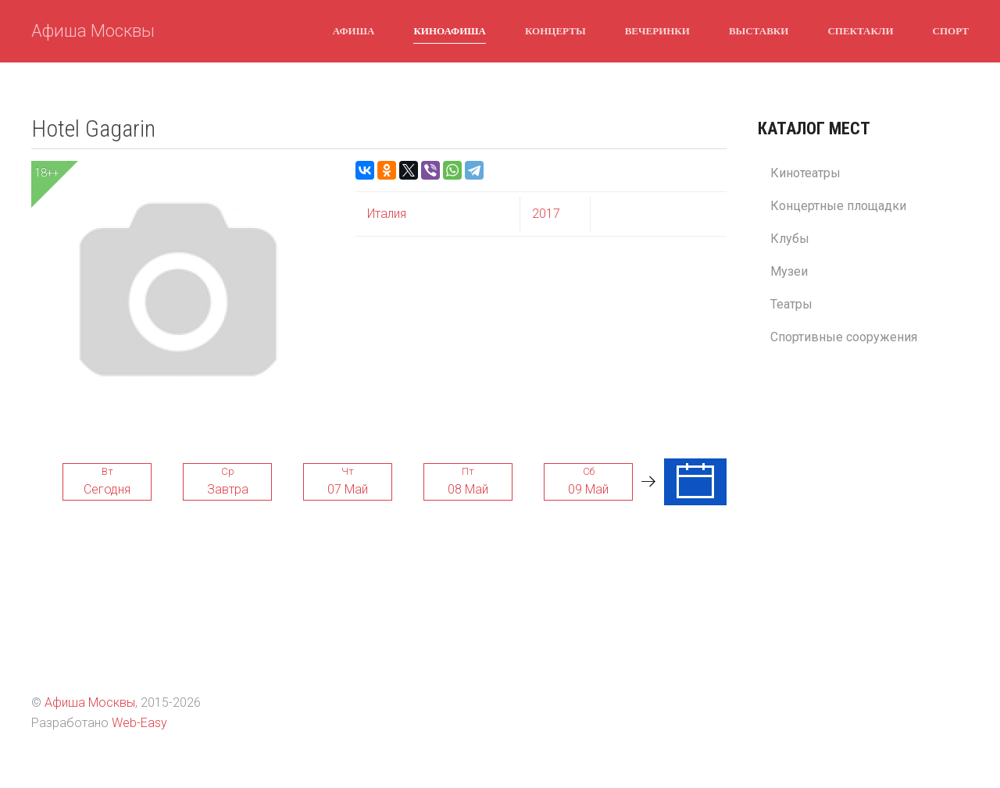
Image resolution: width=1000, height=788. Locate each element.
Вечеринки (657, 30)
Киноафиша (449, 30)
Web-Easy (139, 722)
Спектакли (860, 30)
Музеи (789, 271)
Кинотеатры (805, 173)
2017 (546, 213)
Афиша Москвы (93, 31)
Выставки (758, 30)
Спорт (951, 30)
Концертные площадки (838, 205)
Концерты (555, 30)
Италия (386, 213)
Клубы (789, 238)
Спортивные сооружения (843, 337)
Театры (791, 304)
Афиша (354, 30)
